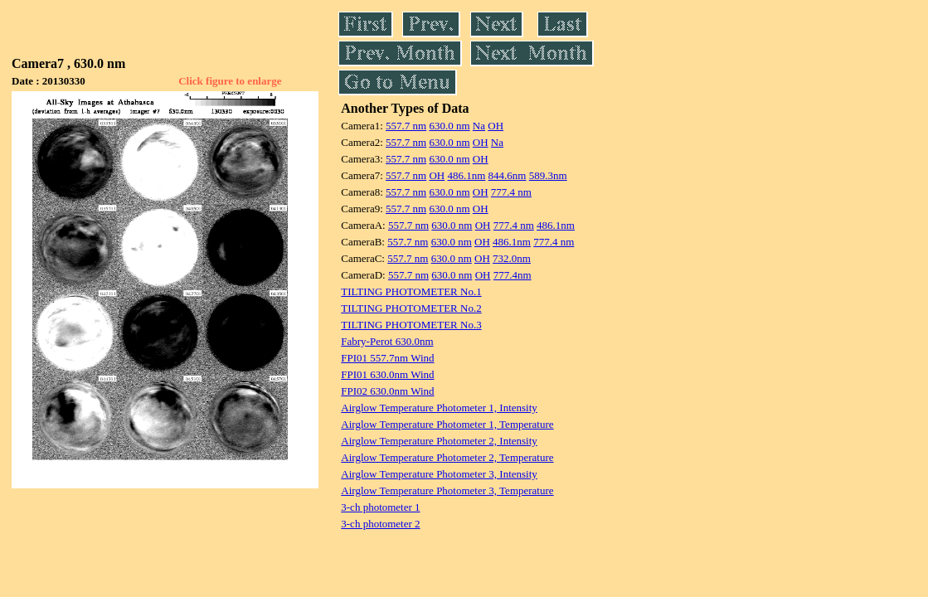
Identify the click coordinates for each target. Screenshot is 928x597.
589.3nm (548, 175)
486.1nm (466, 175)
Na (479, 125)
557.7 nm (406, 125)
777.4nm (512, 275)
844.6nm (507, 175)
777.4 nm (511, 192)
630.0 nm (449, 125)
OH (495, 125)
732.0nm (512, 258)
